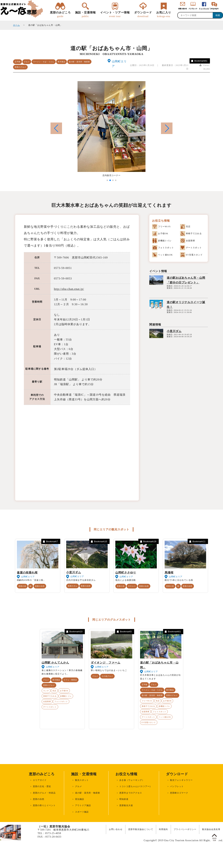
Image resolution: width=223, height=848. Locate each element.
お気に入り (163, 14)
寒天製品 (61, 62)
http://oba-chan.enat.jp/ (69, 288)
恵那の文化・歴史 (42, 786)
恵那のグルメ (20, 67)
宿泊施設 (79, 799)
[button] (166, 128)
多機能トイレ (66, 696)
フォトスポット (61, 701)
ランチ (46, 691)
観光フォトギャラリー (181, 780)
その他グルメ (107, 676)
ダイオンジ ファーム (105, 662)
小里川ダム (174, 331)
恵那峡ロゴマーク (179, 793)
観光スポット (82, 780)
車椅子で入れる (50, 696)
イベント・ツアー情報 (115, 14)
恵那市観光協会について (140, 829)
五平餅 (17, 62)
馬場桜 (169, 572)
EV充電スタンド (149, 722)
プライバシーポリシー (185, 829)
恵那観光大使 (126, 805)
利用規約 (163, 829)
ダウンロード (143, 14)
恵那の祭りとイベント (44, 805)
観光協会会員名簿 (211, 829)
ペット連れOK (165, 717)
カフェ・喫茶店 (70, 680)
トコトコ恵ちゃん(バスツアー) (135, 786)
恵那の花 (22, 586)
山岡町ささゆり (125, 572)
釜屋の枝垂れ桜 (27, 572)
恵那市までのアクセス (130, 793)
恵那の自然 (40, 586)
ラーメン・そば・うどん (43, 62)
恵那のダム (72, 586)
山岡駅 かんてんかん (55, 662)
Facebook (204, 9)
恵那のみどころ (60, 14)
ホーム (16, 25)
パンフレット (177, 786)
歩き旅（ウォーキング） (131, 780)
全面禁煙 (47, 701)
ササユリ (132, 586)
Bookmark (199, 61)
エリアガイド (40, 780)
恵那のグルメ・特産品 (44, 793)
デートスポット (50, 707)
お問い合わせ (115, 829)
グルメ (27, 62)
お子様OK (64, 691)
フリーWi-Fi (147, 701)
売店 (54, 691)
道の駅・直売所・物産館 (79, 62)
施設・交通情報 (85, 14)
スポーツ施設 (82, 812)
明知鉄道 (123, 799)
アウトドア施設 (83, 805)
